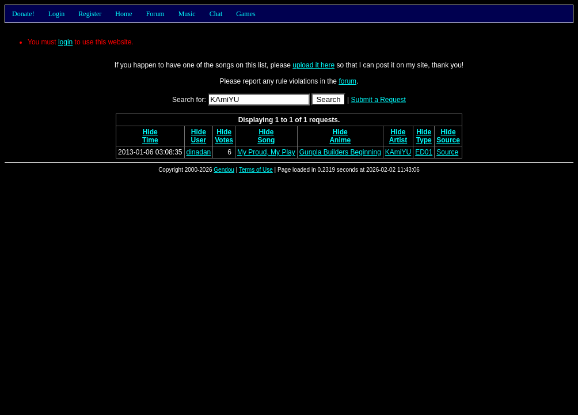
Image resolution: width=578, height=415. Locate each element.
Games (245, 14)
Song (266, 140)
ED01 (423, 152)
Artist (398, 140)
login (65, 42)
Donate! (23, 14)
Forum (155, 14)
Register (89, 14)
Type (424, 140)
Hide (150, 132)
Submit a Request (378, 100)
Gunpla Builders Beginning (340, 152)
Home (123, 14)
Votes (224, 140)
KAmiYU (398, 152)
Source (448, 140)
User (199, 140)
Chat (216, 14)
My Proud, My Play (266, 152)
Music (187, 14)
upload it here (313, 65)
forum (347, 81)
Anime (340, 140)
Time (150, 140)
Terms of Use (256, 170)
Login (56, 14)
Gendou (224, 170)
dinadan (199, 152)
